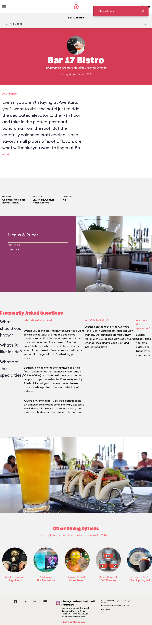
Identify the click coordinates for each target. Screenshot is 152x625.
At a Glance (16, 23)
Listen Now (74, 622)
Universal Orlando (95, 67)
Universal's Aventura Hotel (64, 67)
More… (6, 154)
